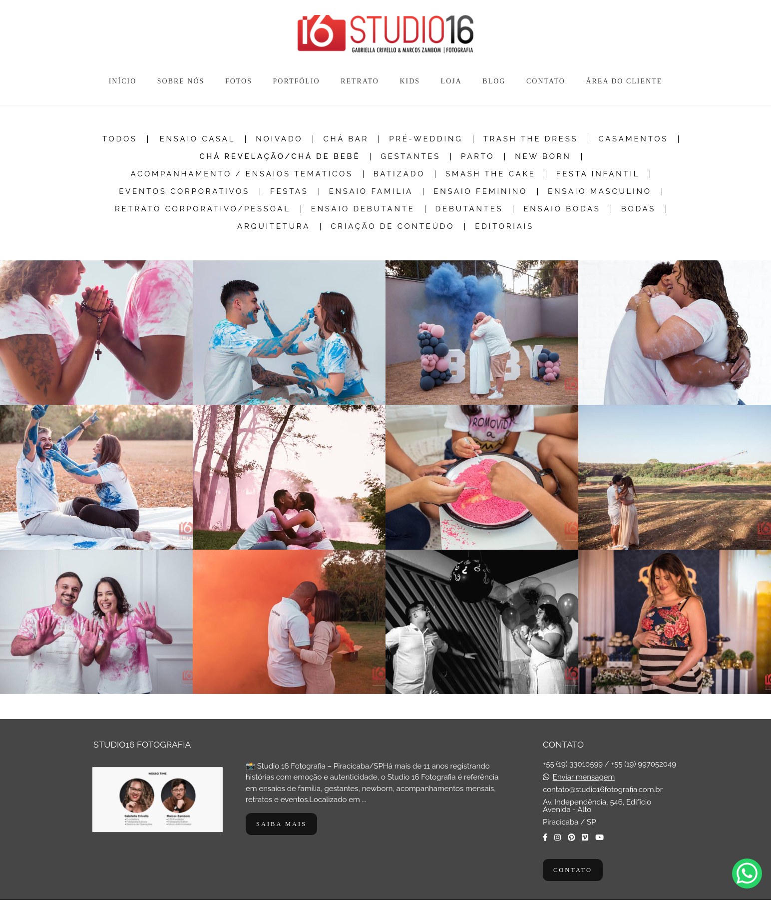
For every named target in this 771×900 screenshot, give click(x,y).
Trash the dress (530, 139)
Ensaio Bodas (561, 209)
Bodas (638, 209)
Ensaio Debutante (363, 209)
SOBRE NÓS (181, 81)
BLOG (493, 81)
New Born (543, 156)
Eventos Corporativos (184, 191)
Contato (572, 870)
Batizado (399, 174)
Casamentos (633, 139)
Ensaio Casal (197, 139)
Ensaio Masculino (600, 191)
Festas (289, 191)
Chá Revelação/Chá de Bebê (279, 156)
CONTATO (545, 81)
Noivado (279, 139)
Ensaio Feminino (480, 191)
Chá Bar (346, 139)
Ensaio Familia (371, 191)
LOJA (451, 81)
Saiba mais (281, 824)
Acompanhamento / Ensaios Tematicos (242, 174)
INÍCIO (123, 81)
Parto (477, 156)
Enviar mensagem (584, 777)
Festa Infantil (598, 174)
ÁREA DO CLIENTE (624, 81)
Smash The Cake (490, 174)
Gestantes (410, 156)
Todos (119, 139)
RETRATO (360, 81)
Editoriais (504, 226)
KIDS (409, 81)
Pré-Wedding (426, 139)
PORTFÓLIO (296, 81)
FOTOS (238, 81)
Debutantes (469, 209)
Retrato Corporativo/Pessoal (203, 209)
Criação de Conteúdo (392, 226)
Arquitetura (273, 226)
